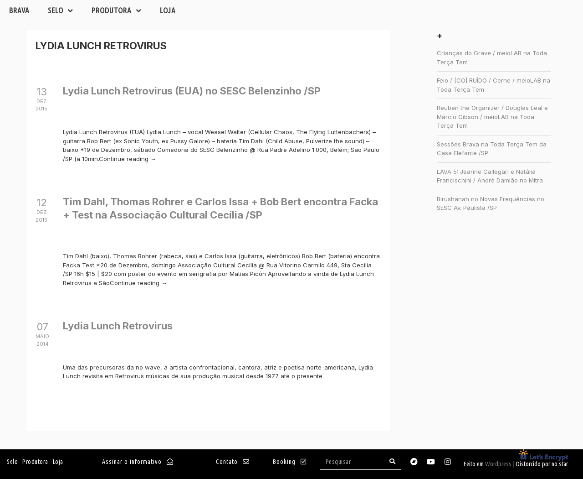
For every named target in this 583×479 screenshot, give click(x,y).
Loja (168, 10)
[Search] (392, 461)
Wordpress (498, 464)
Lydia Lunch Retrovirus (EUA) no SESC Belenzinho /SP (192, 91)
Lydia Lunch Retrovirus (118, 326)
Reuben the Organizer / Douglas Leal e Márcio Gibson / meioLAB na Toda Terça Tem (492, 116)
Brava (19, 10)
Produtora (117, 10)
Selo (60, 10)
